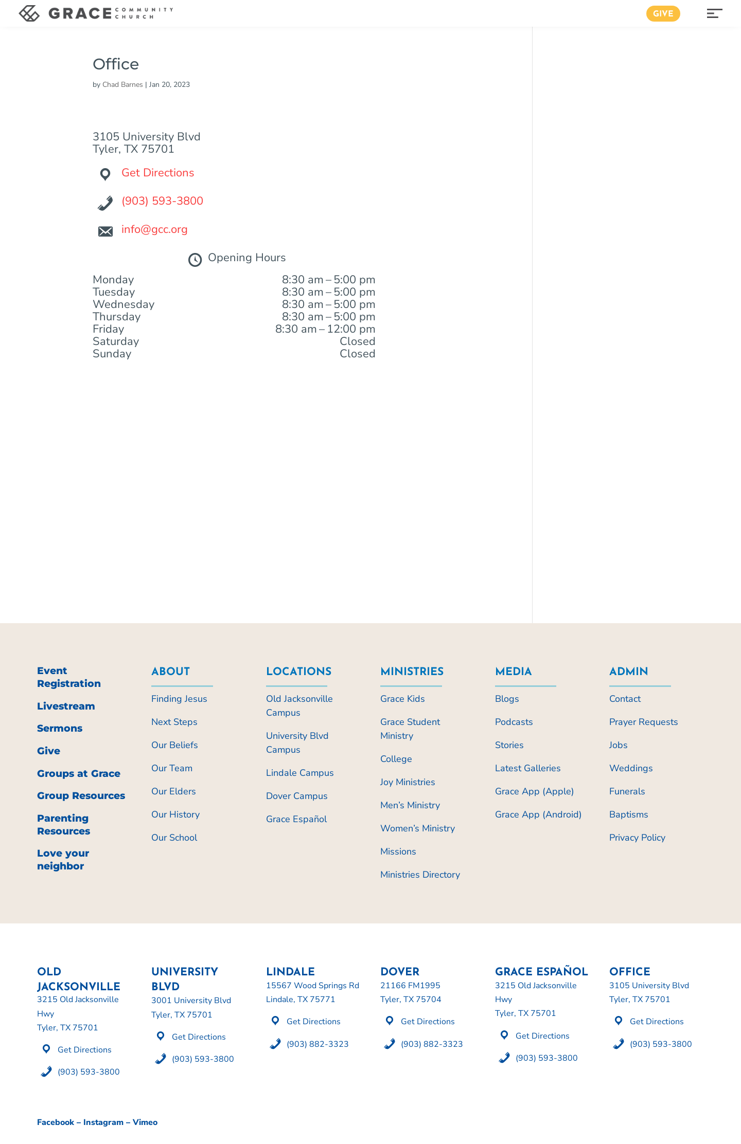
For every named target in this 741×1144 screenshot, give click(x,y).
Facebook (55, 1122)
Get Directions (158, 172)
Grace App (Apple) (534, 791)
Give (663, 14)
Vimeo (145, 1122)
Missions (398, 851)
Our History (175, 814)
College (396, 759)
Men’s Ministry (410, 805)
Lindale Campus (300, 773)
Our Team (171, 768)
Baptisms (628, 814)
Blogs (507, 699)
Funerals (627, 791)
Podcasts (514, 722)
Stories (509, 745)
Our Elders (173, 791)
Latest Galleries (528, 768)
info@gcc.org (154, 229)
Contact (625, 699)
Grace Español (296, 819)
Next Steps (174, 722)
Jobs (618, 745)
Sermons (59, 728)
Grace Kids (402, 699)
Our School (174, 837)
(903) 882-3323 (318, 1044)
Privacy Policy (637, 837)
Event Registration (69, 677)
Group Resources (81, 796)
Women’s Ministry (417, 828)
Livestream (66, 706)
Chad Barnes (122, 84)
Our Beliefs (174, 745)
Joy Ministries (407, 782)
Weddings (631, 768)
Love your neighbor (63, 859)
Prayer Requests (643, 722)
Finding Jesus (179, 699)
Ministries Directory (420, 874)
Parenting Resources (63, 824)
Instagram (103, 1122)
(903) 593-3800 (162, 201)
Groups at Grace (78, 773)
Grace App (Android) (538, 814)
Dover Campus (297, 796)
